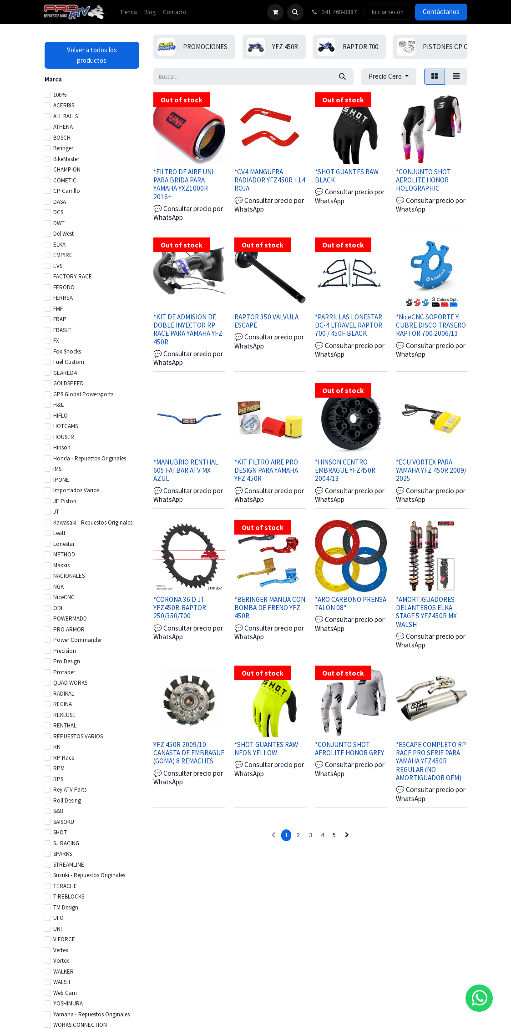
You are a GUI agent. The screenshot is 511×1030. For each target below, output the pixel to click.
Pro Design (66, 661)
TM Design (65, 907)
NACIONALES (69, 576)
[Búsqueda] (342, 76)
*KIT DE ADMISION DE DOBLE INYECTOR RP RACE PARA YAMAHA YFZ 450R (188, 329)
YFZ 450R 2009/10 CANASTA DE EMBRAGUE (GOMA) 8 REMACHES (188, 752)
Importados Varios (76, 490)
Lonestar (64, 544)
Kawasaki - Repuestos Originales (92, 522)
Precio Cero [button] (386, 76)
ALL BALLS (65, 116)
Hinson (62, 447)
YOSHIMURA (68, 1003)
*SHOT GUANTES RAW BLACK (347, 175)
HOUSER (63, 437)
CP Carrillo (66, 191)
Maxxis (61, 565)
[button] (295, 12)
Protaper (64, 672)
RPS (58, 779)
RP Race (63, 758)
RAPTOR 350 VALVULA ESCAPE (266, 320)
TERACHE (65, 886)
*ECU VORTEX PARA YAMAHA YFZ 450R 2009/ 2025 (430, 470)
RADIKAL (63, 693)
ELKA (59, 244)
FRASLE (62, 330)
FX (56, 340)
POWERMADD (70, 618)
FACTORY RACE (72, 276)
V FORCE (64, 939)
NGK (58, 587)
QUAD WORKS (70, 683)
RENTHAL (64, 725)
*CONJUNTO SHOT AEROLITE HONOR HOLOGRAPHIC (422, 179)
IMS (57, 469)
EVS (57, 266)
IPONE (61, 480)
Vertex (60, 950)
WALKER (63, 971)
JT (56, 511)
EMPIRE (62, 255)
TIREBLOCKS (68, 896)
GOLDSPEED (68, 383)
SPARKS (62, 854)
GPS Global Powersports (83, 394)
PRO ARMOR (69, 629)
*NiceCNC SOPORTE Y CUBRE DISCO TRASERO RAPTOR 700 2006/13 (430, 324)
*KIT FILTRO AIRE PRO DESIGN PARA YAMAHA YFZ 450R (266, 470)
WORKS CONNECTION (80, 1025)
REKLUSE (64, 715)
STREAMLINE (68, 864)
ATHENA (63, 127)
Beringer (63, 148)
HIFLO (60, 415)
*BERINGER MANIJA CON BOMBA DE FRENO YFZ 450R (269, 607)
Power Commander (77, 640)
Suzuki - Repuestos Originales (89, 875)
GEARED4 (64, 373)
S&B (58, 811)
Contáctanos (441, 11)
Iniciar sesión (388, 12)
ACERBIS (63, 105)
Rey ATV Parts (69, 789)
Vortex (61, 960)
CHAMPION (67, 169)
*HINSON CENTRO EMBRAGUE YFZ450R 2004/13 (345, 470)
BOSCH (62, 137)
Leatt (59, 533)
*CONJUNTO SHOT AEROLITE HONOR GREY (349, 748)
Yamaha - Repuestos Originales (91, 1014)
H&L (58, 405)
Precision (64, 651)
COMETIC (64, 180)
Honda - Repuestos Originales (89, 458)
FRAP (59, 319)
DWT (59, 223)
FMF (58, 309)
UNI (57, 929)
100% (59, 95)
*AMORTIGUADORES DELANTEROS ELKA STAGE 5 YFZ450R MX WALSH (425, 611)
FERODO (64, 287)
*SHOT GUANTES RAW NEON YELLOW (266, 748)
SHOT (60, 832)
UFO (58, 918)
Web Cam (65, 993)
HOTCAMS (65, 426)
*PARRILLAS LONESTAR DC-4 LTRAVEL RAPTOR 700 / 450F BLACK (348, 324)
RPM (59, 768)
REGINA (62, 704)
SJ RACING (66, 843)
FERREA (63, 298)
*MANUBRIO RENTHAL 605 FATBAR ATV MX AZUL (185, 470)
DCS (58, 212)
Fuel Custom (68, 362)
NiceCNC (64, 597)
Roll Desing (67, 800)
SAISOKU (63, 822)
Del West (63, 233)
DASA (59, 202)
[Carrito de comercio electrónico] (275, 12)
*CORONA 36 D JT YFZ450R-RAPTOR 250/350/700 (179, 607)
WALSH (61, 982)
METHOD (64, 554)
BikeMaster (66, 159)
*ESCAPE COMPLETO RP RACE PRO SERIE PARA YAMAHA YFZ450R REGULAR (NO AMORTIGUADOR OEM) (430, 761)
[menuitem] (128, 12)
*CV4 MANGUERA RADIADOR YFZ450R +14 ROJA (269, 179)
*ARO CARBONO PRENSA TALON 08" (350, 603)
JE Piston (64, 501)
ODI (57, 608)
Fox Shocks (67, 351)
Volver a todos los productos (92, 55)
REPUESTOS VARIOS (78, 736)
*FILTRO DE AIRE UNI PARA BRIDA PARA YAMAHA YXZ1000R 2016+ (183, 184)
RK (56, 747)
